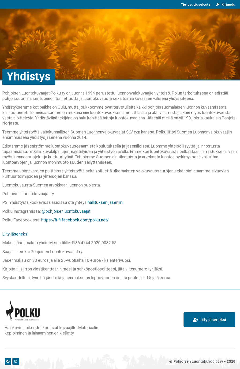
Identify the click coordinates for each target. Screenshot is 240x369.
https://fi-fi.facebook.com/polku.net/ (75, 220)
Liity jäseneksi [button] (15, 234)
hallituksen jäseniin (105, 202)
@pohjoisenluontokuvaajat (66, 211)
